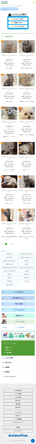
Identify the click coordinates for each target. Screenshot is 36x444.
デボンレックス (9, 264)
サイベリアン (9, 257)
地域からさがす (18, 22)
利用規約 (6, 371)
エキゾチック (9, 254)
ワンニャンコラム (19, 321)
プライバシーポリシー (9, 376)
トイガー (27, 264)
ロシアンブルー (9, 284)
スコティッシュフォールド (9, 260)
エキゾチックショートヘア (27, 254)
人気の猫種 (8, 352)
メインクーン (27, 277)
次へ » (12, 244)
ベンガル (27, 271)
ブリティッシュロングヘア (9, 271)
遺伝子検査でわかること (14, 298)
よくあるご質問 (8, 358)
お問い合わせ (7, 362)
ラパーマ (27, 281)
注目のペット (8, 350)
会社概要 (6, 367)
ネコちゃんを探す (19, 14)
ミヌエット (9, 277)
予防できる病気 (13, 304)
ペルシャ (9, 274)
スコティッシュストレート (27, 257)
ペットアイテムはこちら (14, 310)
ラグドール (9, 281)
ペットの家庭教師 (19, 327)
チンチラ (27, 260)
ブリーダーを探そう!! (13, 292)
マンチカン (26, 274)
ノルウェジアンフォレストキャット (9, 267)
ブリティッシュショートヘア (26, 267)
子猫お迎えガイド (19, 315)
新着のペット (8, 347)
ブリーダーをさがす (19, 26)
